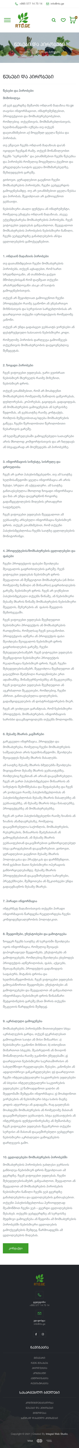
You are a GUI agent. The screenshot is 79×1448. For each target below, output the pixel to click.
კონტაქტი (16, 1248)
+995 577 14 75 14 (28, 3)
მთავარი (24, 51)
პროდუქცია (39, 1368)
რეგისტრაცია (39, 1383)
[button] (53, 20)
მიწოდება (39, 1413)
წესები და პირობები (39, 1408)
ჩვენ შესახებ (39, 1363)
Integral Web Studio (57, 1433)
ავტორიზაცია (39, 1378)
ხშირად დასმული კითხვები (39, 1418)
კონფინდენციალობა (39, 1403)
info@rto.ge (55, 3)
